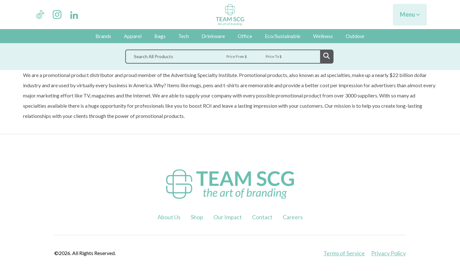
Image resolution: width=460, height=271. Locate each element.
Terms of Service (344, 253)
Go (326, 56)
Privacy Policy (388, 253)
